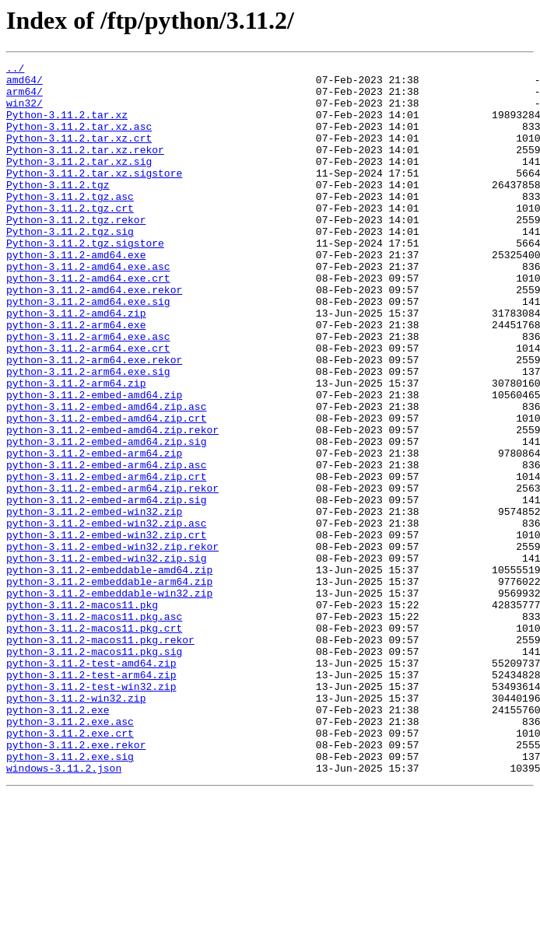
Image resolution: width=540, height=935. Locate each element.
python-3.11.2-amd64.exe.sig (88, 350)
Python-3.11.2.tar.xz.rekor (85, 168)
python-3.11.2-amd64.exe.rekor (94, 336)
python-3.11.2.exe (58, 840)
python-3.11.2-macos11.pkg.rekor (100, 756)
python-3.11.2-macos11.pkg (82, 714)
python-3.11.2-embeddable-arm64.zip (109, 686)
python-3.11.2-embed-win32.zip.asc (106, 616)
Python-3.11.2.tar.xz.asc (79, 140)
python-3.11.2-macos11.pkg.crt (94, 742)
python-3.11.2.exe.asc (70, 854)
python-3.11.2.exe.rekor (76, 882)
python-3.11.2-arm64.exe (76, 378)
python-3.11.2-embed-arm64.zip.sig (106, 588)
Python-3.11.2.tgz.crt (70, 238)
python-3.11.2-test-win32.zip (91, 812)
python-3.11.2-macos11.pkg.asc (94, 728)
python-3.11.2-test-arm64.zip (91, 798)
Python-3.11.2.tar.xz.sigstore (94, 196)
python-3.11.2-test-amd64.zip (91, 784)
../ (15, 70)
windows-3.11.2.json (63, 910)
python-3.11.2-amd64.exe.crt (88, 322)
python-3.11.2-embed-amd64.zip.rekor (112, 504)
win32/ (24, 112)
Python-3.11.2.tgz (58, 210)
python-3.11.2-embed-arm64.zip (94, 532)
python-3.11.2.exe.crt (70, 868)
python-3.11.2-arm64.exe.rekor (94, 420)
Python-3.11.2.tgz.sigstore (85, 280)
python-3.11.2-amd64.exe (76, 294)
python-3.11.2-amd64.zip (76, 364)
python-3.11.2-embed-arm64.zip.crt (106, 560)
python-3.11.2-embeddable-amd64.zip (109, 672)
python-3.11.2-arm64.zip (76, 448)
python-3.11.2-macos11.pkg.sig (94, 770)
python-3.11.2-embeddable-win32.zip (109, 700)
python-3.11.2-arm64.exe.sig (88, 434)
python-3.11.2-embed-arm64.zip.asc (106, 546)
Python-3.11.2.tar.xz (67, 126)
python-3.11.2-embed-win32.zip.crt (106, 630)
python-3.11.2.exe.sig (70, 896)
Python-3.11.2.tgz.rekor (76, 252)
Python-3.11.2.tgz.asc (70, 224)
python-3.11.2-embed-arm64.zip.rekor (112, 574)
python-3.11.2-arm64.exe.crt (88, 406)
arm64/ (24, 98)
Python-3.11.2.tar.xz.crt (79, 154)
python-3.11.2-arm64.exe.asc (88, 392)
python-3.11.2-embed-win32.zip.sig (106, 658)
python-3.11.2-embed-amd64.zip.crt (106, 490)
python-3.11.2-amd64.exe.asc (88, 308)
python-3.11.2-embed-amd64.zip (94, 462)
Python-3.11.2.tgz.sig (70, 266)
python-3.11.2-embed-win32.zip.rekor (112, 644)
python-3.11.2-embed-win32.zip (94, 602)
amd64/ (24, 84)
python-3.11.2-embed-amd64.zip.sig (106, 518)
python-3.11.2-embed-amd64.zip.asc (106, 476)
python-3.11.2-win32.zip (76, 826)
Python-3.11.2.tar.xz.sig (79, 182)
